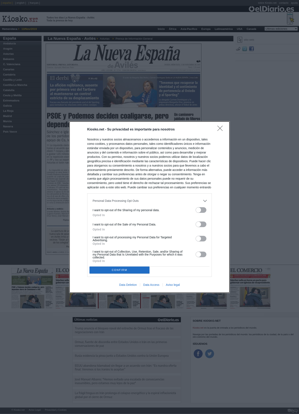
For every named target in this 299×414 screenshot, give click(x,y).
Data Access (151, 284)
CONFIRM (119, 270)
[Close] (221, 130)
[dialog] (149, 207)
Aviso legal (173, 284)
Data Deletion (128, 284)
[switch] (201, 210)
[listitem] (149, 201)
